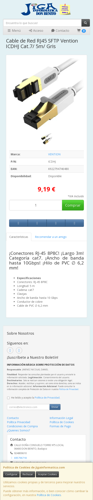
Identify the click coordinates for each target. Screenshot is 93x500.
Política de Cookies (49, 495)
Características (18, 237)
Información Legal (61, 418)
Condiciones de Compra (22, 426)
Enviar (55, 407)
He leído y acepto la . (35, 397)
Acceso (35, 30)
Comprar (73, 205)
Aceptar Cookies (47, 474)
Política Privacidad (18, 422)
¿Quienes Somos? (18, 430)
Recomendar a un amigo (51, 237)
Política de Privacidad (68, 389)
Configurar (11, 474)
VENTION (54, 154)
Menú (14, 30)
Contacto (60, 30)
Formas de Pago (60, 426)
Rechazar (28, 474)
